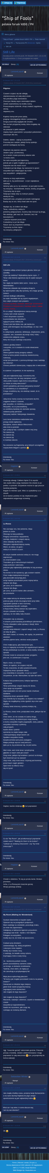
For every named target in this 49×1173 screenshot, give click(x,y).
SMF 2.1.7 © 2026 (18, 1167)
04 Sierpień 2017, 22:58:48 (11, 800)
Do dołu (5, 64)
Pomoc (14, 1162)
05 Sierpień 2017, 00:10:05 (11, 907)
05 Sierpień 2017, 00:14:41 (11, 1045)
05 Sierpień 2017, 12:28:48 (11, 1088)
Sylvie (38, 43)
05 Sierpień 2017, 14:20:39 (11, 1125)
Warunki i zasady (23, 1162)
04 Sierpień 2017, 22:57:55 (11, 518)
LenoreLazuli (17, 71)
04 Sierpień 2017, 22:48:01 (11, 475)
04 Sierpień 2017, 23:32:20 (11, 833)
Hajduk (14, 466)
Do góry (5, 1147)
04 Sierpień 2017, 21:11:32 (11, 80)
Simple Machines (30, 1167)
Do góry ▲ (33, 1162)
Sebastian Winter (19, 1076)
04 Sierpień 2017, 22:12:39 (11, 257)
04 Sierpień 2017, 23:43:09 (11, 873)
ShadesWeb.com (30, 1170)
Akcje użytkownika (38, 65)
